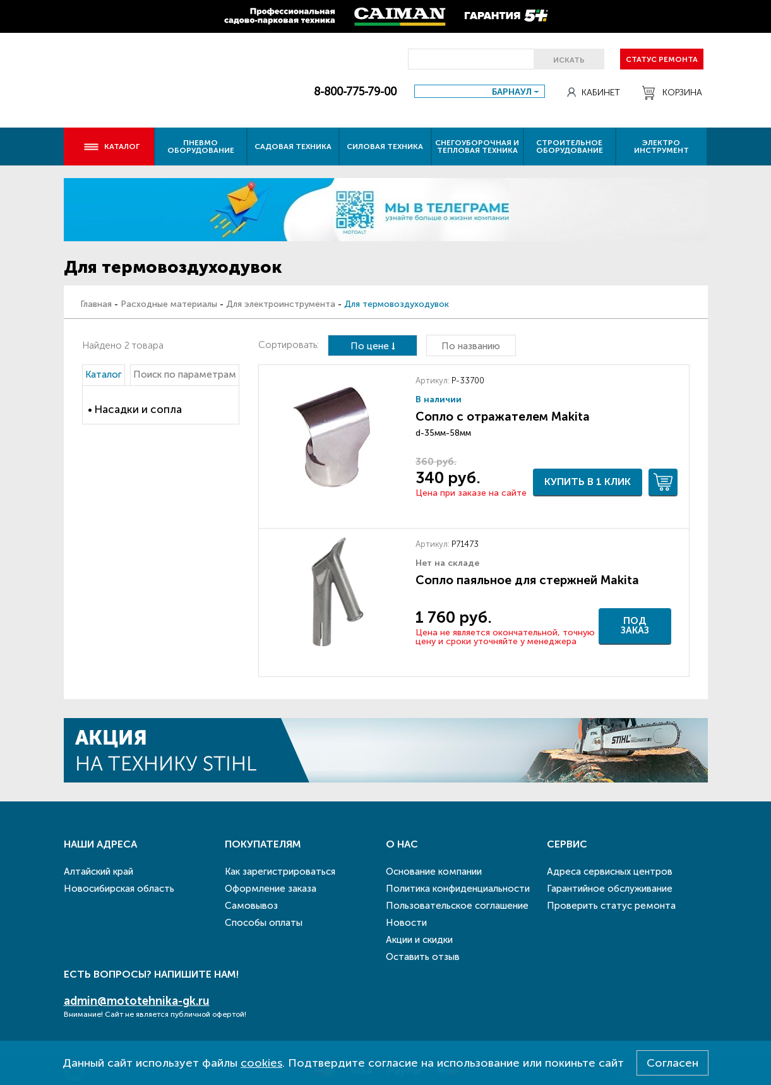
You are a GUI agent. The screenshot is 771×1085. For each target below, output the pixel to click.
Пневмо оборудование (200, 146)
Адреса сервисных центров (609, 871)
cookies (261, 1063)
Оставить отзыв (423, 956)
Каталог (111, 146)
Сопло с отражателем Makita (502, 416)
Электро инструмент (661, 146)
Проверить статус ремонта (611, 905)
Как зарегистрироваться (280, 871)
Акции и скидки (419, 939)
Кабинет (593, 92)
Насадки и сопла (138, 409)
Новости (406, 922)
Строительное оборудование (569, 146)
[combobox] (479, 91)
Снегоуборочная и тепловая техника (477, 146)
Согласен (672, 1063)
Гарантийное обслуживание (609, 888)
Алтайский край (98, 871)
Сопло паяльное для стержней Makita (527, 580)
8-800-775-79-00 (355, 92)
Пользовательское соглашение (457, 905)
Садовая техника (293, 146)
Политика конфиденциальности (458, 888)
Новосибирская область (119, 888)
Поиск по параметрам (184, 374)
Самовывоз (251, 905)
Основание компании (434, 871)
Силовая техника (385, 146)
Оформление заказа (270, 888)
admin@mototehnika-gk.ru (137, 1001)
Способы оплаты (263, 922)
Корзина (672, 93)
